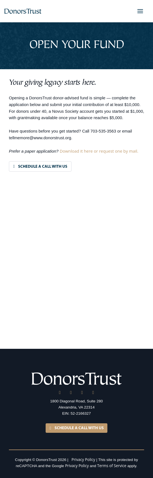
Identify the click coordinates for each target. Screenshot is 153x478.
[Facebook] (82, 392)
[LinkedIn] (59, 392)
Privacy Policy (83, 459)
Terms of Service (111, 465)
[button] (140, 11)
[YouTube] (93, 392)
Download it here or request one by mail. (99, 151)
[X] (70, 392)
